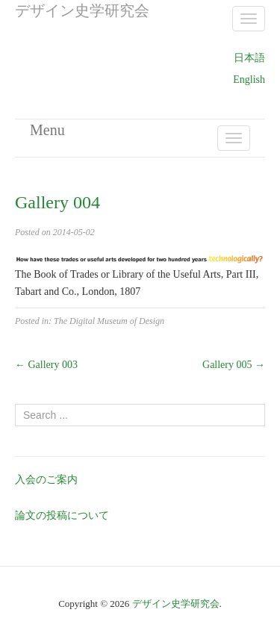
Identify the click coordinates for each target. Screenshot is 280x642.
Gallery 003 (46, 364)
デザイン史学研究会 (176, 603)
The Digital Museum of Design (109, 321)
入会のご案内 (46, 479)
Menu (47, 130)
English (249, 79)
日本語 (249, 57)
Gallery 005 (233, 364)
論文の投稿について (62, 515)
